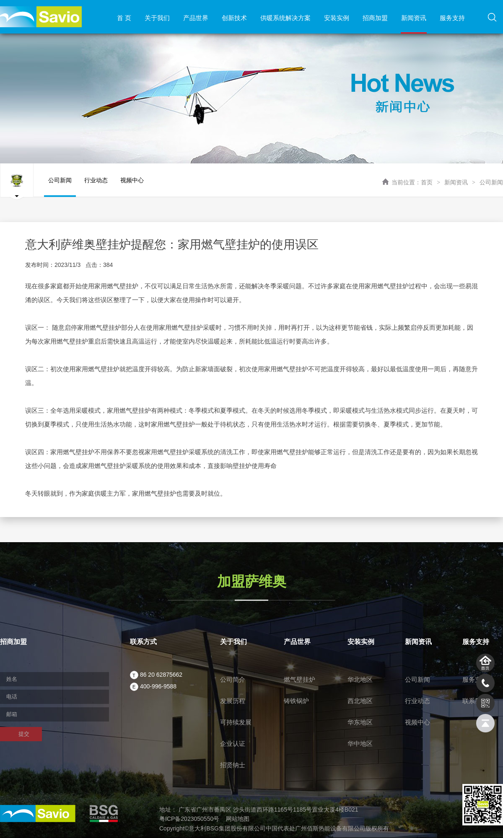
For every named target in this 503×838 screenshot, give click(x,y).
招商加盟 (375, 17)
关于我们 (157, 17)
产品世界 (195, 17)
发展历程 (232, 700)
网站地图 (237, 818)
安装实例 (336, 17)
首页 (427, 182)
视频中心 (132, 187)
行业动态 (96, 187)
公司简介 (232, 679)
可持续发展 (236, 722)
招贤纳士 (232, 764)
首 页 (124, 17)
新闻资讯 (413, 17)
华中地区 (360, 743)
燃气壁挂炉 (299, 679)
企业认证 (232, 743)
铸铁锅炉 (296, 700)
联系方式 (143, 641)
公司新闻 (491, 182)
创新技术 (234, 17)
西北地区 (360, 700)
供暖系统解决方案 (285, 17)
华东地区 (360, 722)
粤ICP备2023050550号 (189, 818)
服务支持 (452, 17)
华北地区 (360, 679)
